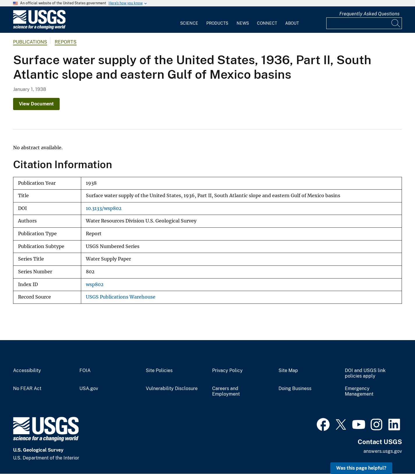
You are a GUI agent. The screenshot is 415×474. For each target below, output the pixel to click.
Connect (267, 23)
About (292, 23)
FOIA (85, 370)
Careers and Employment (226, 391)
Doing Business (295, 388)
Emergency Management (359, 391)
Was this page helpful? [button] (361, 468)
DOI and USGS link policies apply (365, 373)
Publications (30, 42)
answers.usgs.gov (382, 451)
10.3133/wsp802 (104, 208)
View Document (36, 104)
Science (189, 23)
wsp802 (95, 284)
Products (217, 23)
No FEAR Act (27, 388)
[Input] (364, 23)
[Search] (396, 23)
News (243, 23)
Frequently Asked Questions (369, 14)
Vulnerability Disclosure (172, 388)
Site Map (288, 370)
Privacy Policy (227, 370)
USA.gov (88, 388)
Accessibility (27, 370)
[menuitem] (189, 20)
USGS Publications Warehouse (120, 297)
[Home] (39, 28)
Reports (66, 42)
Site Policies (159, 370)
